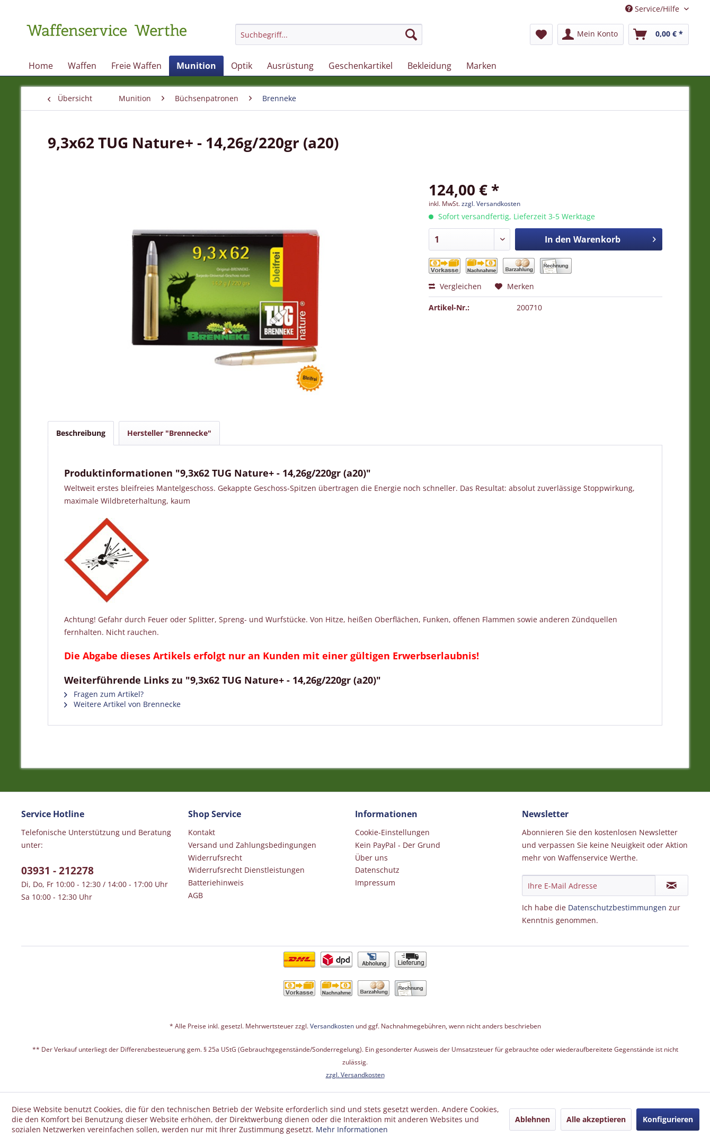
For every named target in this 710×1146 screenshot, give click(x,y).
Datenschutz (377, 870)
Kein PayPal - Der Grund (397, 845)
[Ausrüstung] (290, 66)
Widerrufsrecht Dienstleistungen (246, 870)
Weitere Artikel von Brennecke (122, 704)
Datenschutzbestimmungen (617, 907)
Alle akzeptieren (596, 1119)
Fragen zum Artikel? (104, 694)
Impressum (375, 883)
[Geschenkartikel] (360, 66)
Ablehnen (532, 1119)
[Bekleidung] (429, 66)
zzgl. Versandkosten (491, 203)
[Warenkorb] (658, 34)
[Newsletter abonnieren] (671, 885)
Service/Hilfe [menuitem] (653, 9)
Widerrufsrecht (215, 858)
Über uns (371, 858)
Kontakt (201, 832)
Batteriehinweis (216, 883)
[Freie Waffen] (136, 66)
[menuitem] (328, 39)
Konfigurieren (668, 1119)
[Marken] (481, 66)
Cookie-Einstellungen (392, 832)
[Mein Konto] (590, 34)
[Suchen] (411, 34)
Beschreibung (80, 433)
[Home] (40, 66)
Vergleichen (455, 286)
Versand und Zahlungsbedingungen (252, 845)
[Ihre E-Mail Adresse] (588, 885)
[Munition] (196, 66)
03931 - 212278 (57, 871)
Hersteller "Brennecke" (169, 433)
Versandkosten (332, 1026)
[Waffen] (82, 66)
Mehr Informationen (352, 1129)
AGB (195, 895)
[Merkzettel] (541, 34)
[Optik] (242, 66)
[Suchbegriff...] (328, 34)
